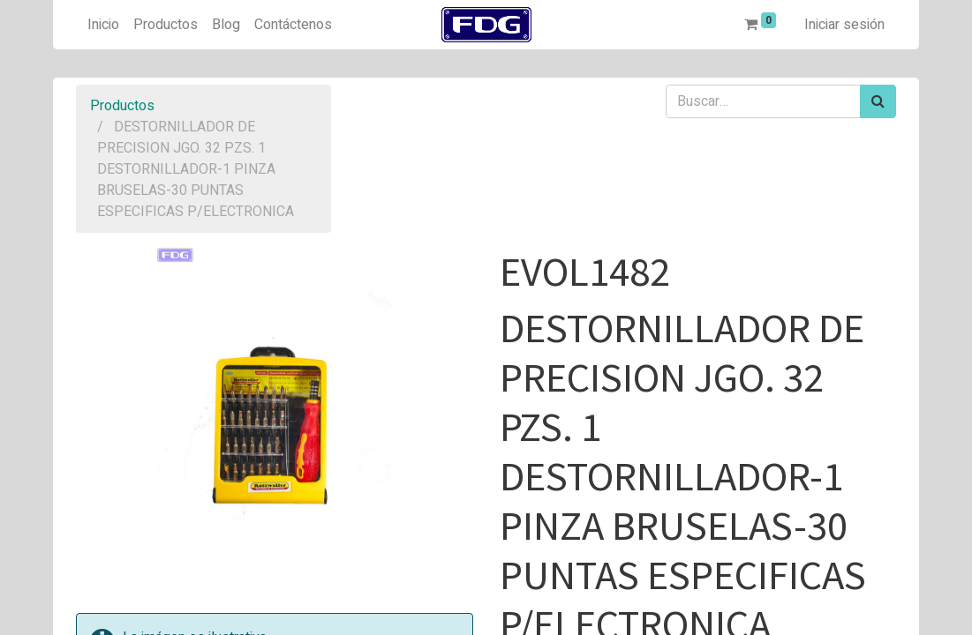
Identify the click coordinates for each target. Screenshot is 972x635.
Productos (122, 105)
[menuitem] (103, 24)
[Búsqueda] (878, 101)
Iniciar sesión (844, 24)
